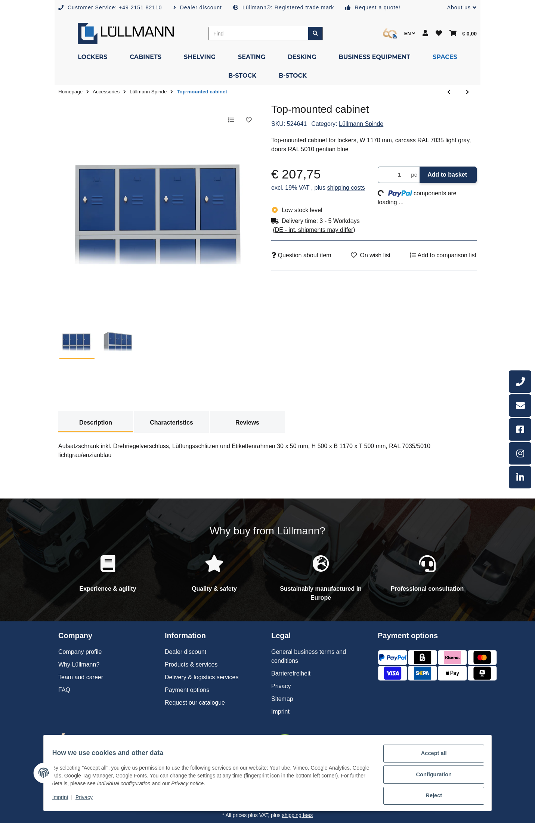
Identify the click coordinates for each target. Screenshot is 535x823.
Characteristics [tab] (171, 422)
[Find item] (315, 33)
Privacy (87, 800)
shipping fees (297, 815)
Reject (430, 796)
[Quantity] (393, 175)
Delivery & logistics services (201, 677)
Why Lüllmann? (78, 664)
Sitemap (282, 699)
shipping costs (346, 187)
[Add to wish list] (248, 120)
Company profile (80, 652)
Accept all (430, 758)
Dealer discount (185, 652)
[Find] (258, 33)
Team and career (80, 677)
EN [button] (409, 33)
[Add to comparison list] (228, 120)
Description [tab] (95, 422)
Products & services (191, 664)
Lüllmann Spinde (361, 124)
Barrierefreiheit (290, 673)
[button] (459, 8)
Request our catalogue (195, 702)
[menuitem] (92, 57)
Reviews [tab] (247, 422)
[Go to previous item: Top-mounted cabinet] (448, 92)
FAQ (64, 690)
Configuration (430, 777)
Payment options (187, 690)
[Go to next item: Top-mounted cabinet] (467, 92)
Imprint (64, 800)
